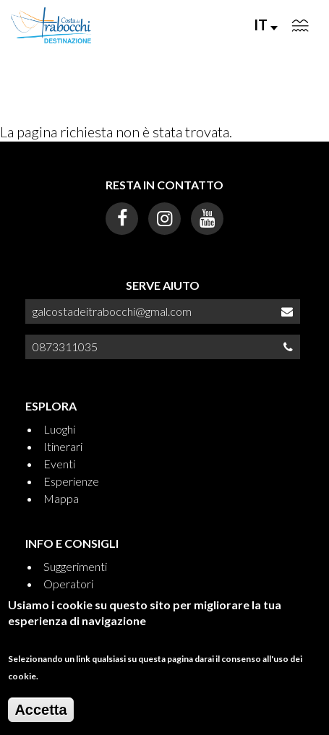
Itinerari (62, 446)
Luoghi (59, 429)
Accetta (40, 718)
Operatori (68, 583)
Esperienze (71, 481)
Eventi (59, 463)
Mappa (61, 498)
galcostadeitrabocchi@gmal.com (112, 311)
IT (266, 24)
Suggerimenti (75, 566)
